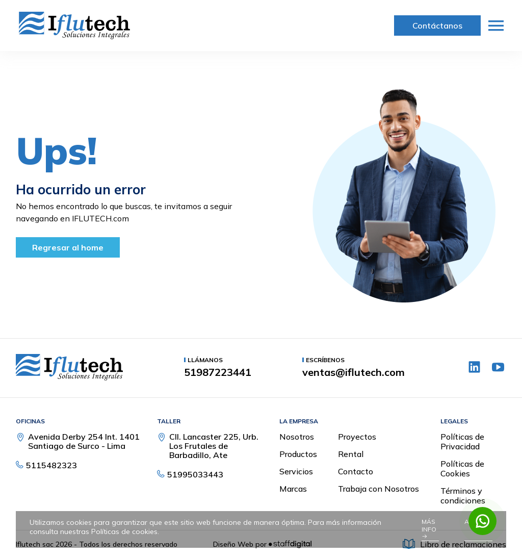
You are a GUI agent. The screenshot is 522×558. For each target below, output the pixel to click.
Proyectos (357, 437)
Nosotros (296, 437)
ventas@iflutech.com (353, 372)
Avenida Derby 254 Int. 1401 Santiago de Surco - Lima (84, 441)
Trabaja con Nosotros (378, 489)
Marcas (293, 489)
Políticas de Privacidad (462, 441)
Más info (429, 529)
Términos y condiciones (462, 495)
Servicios (296, 471)
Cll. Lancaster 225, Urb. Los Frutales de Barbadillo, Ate (213, 446)
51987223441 (217, 372)
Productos (298, 454)
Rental (350, 454)
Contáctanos (437, 25)
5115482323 (51, 465)
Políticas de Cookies (462, 468)
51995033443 (195, 474)
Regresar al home (67, 247)
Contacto (355, 471)
